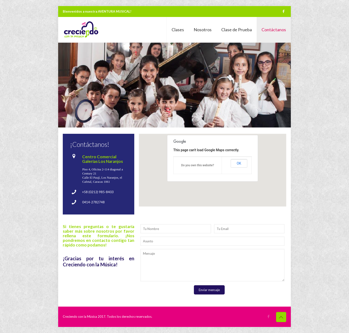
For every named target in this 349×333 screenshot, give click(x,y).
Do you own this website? (197, 165)
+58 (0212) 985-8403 (98, 192)
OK (239, 163)
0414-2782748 (93, 202)
